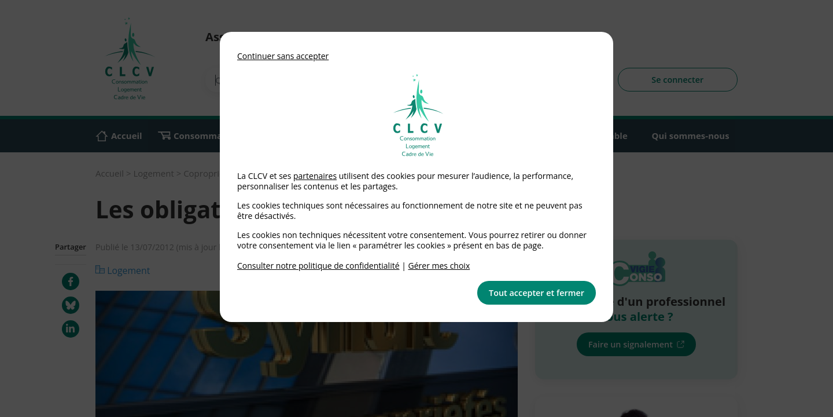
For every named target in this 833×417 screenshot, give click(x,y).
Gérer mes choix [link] (439, 265)
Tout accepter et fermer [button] (536, 292)
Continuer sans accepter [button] (283, 55)
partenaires (315, 175)
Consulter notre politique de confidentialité (318, 265)
